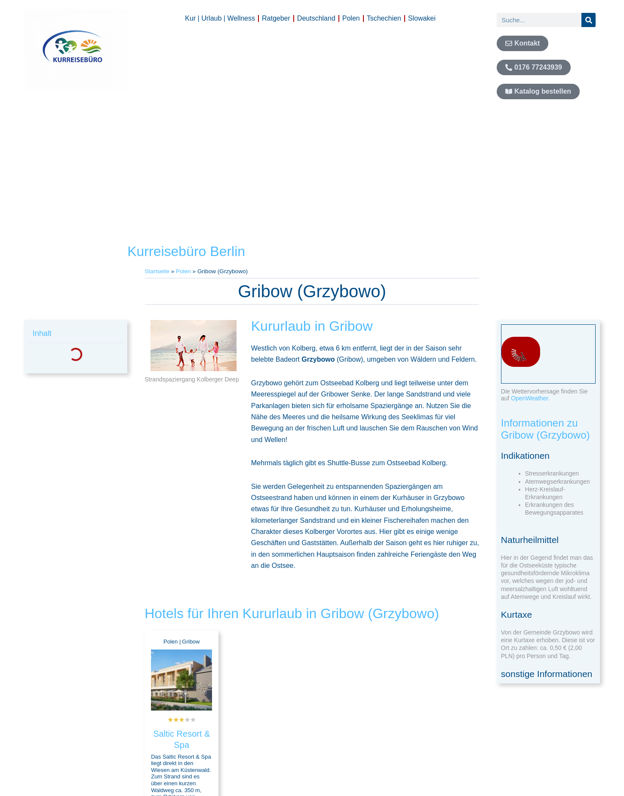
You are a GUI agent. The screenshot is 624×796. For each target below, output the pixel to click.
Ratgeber (276, 18)
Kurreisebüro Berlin (186, 251)
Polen (351, 18)
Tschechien (384, 18)
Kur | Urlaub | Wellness (220, 18)
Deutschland (316, 18)
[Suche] (588, 20)
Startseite (157, 271)
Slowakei (422, 18)
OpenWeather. (530, 398)
